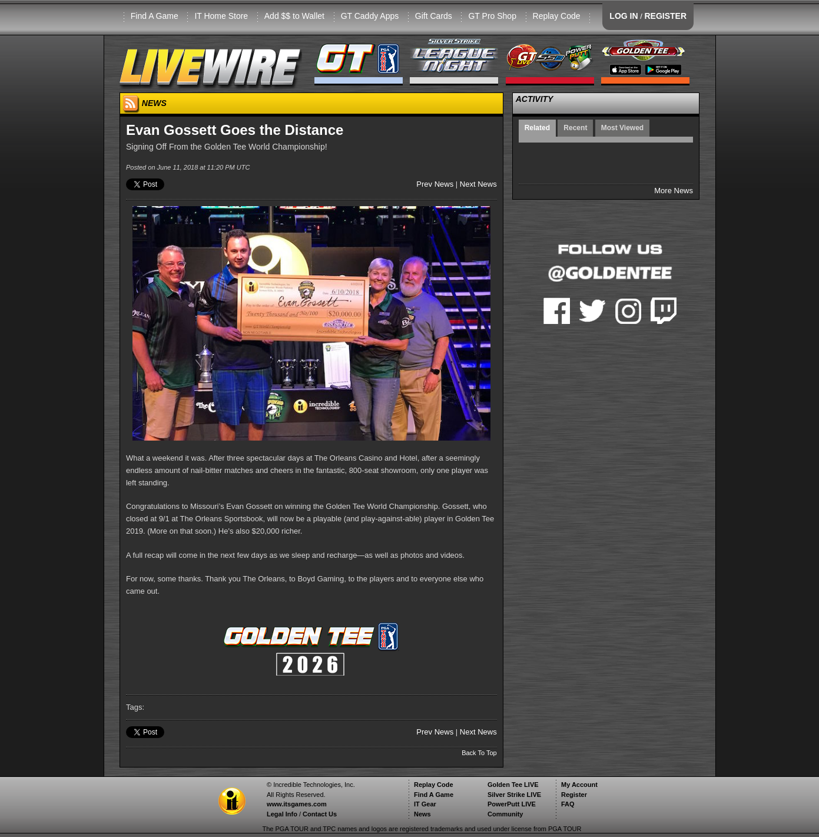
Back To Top (479, 752)
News (422, 814)
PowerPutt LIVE (512, 804)
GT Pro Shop (492, 16)
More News (673, 190)
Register (574, 794)
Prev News (434, 184)
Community (505, 814)
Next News (478, 184)
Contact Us (320, 814)
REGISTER (665, 16)
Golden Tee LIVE (513, 784)
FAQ (568, 804)
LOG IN (623, 16)
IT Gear (425, 804)
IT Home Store (221, 16)
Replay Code (557, 16)
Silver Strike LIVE (514, 794)
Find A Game (154, 16)
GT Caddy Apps (370, 16)
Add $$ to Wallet (294, 16)
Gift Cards (433, 16)
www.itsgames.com (297, 804)
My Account (579, 784)
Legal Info (282, 814)
